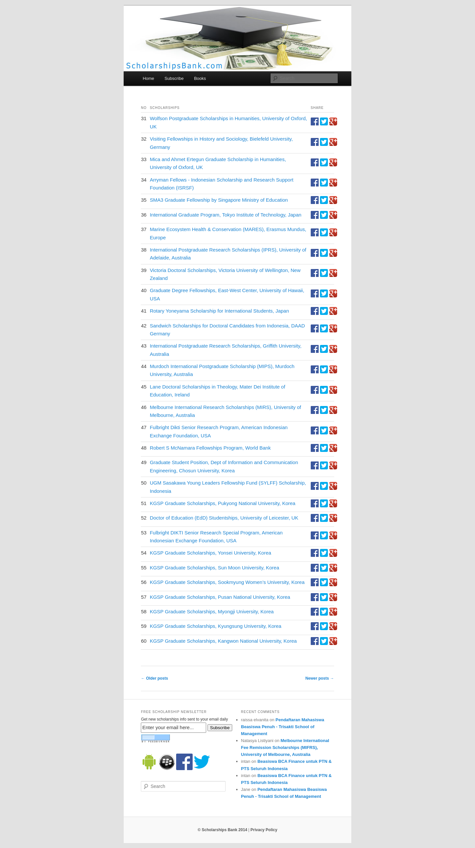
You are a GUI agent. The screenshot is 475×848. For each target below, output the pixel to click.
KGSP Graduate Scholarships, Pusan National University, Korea (220, 597)
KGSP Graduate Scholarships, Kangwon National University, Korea (223, 641)
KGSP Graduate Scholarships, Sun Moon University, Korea (214, 567)
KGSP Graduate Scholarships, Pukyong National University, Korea (222, 503)
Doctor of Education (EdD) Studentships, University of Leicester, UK (224, 518)
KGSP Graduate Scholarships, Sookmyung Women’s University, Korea (227, 582)
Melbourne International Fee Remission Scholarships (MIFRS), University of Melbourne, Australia (285, 747)
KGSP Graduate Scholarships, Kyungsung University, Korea (215, 626)
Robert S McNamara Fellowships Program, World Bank (210, 448)
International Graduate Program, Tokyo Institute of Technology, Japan (225, 215)
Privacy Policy (263, 830)
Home (148, 78)
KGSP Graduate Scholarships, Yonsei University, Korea (210, 553)
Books (200, 78)
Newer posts (319, 678)
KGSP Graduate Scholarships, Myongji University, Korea (211, 611)
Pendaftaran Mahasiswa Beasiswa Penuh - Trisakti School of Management (282, 726)
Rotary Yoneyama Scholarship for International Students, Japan (219, 311)
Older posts (154, 678)
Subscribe (174, 78)
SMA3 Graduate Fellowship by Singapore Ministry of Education (219, 200)
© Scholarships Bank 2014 (222, 830)
